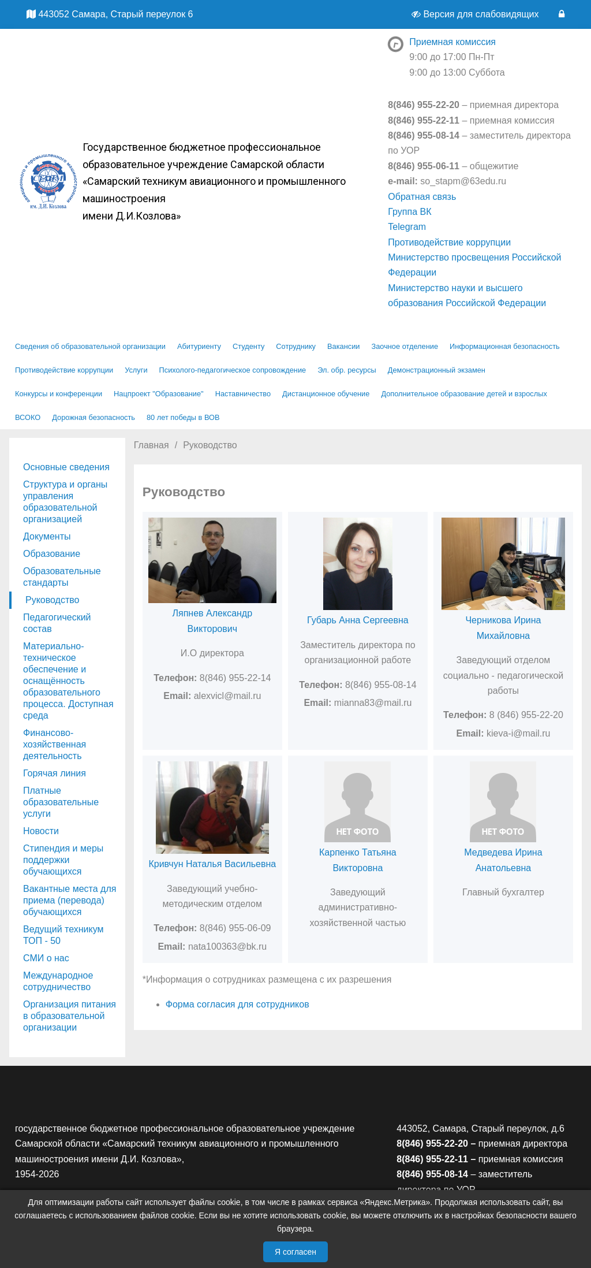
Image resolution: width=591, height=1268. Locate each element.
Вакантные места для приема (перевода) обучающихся (69, 900)
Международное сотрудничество (58, 981)
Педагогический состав (57, 623)
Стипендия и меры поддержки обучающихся (63, 859)
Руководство (52, 600)
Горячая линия (54, 773)
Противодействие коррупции (449, 242)
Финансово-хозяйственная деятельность (54, 744)
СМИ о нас (46, 958)
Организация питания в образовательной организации (69, 1015)
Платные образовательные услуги (61, 802)
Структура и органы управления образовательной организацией (65, 501)
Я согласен (295, 1251)
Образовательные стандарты (62, 576)
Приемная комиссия (452, 42)
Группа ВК (409, 212)
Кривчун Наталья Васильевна (212, 864)
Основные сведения (66, 467)
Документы (46, 536)
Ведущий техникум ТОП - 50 (63, 935)
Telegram (407, 227)
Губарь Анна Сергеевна (358, 620)
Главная (151, 445)
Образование (51, 554)
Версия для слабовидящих (476, 14)
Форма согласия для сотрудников (237, 1004)
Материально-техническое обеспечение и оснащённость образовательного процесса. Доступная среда (68, 680)
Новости (41, 831)
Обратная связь (422, 197)
